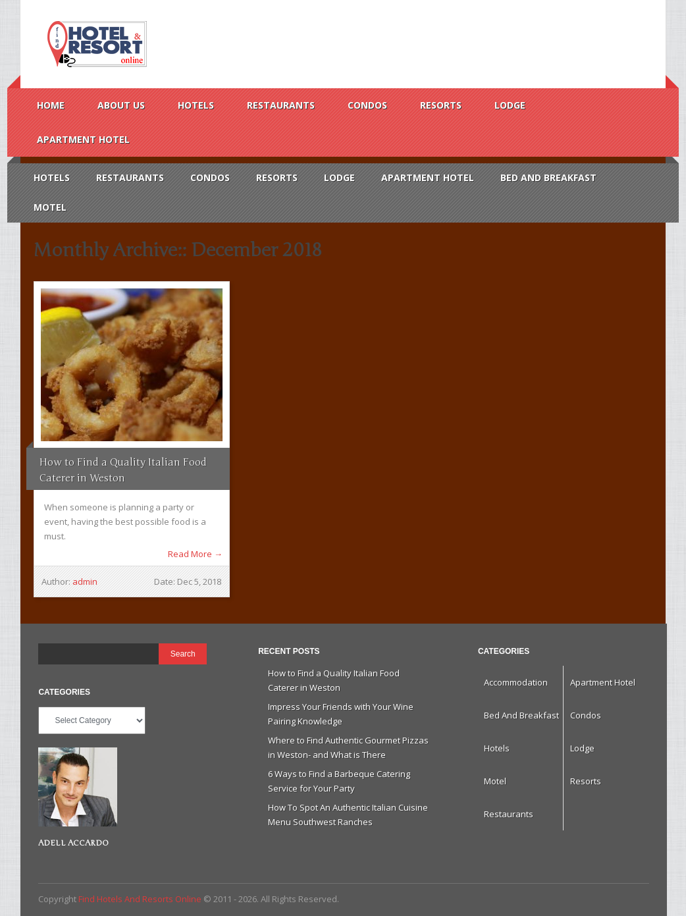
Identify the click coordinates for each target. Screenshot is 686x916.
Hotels (196, 105)
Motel (50, 207)
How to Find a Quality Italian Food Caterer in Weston (123, 470)
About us (121, 105)
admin (84, 581)
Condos (367, 105)
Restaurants (281, 105)
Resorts (441, 105)
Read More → (195, 554)
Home (51, 105)
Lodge (509, 105)
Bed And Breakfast (548, 177)
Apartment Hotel (83, 139)
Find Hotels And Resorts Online (95, 44)
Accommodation (516, 682)
